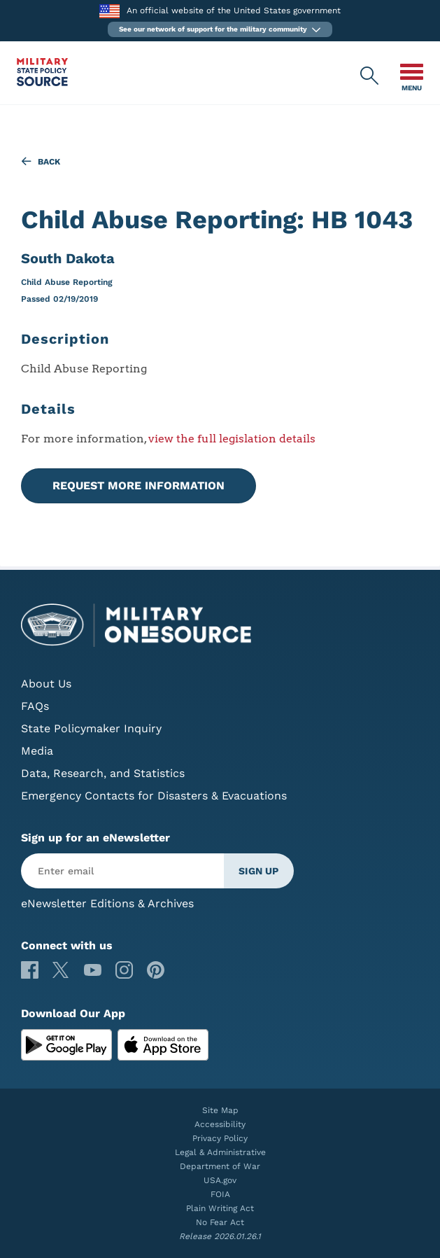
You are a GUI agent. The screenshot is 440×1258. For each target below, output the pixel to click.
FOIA (220, 1194)
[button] (220, 29)
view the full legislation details (231, 438)
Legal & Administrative (220, 1152)
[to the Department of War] (109, 11)
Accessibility (220, 1124)
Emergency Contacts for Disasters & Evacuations (154, 795)
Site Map (220, 1110)
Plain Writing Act (220, 1208)
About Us (46, 683)
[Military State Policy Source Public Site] (42, 82)
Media (37, 750)
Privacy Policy (220, 1138)
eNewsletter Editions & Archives (107, 903)
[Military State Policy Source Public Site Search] (370, 76)
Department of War (220, 1166)
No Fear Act (220, 1222)
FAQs (35, 706)
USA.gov (220, 1180)
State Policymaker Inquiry (91, 728)
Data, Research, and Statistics (103, 773)
